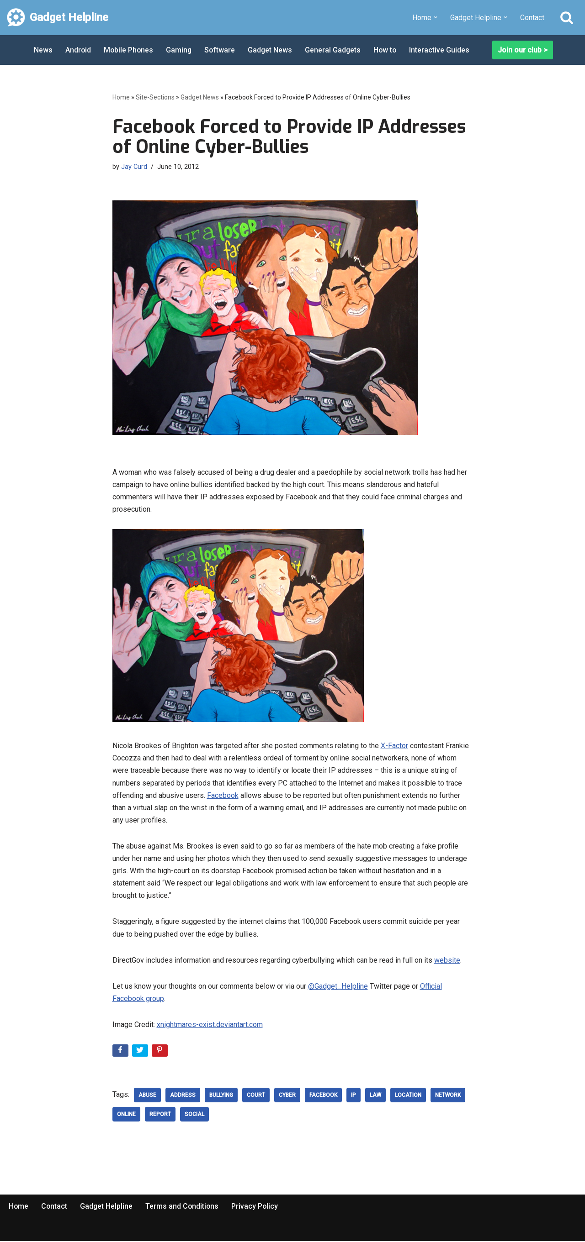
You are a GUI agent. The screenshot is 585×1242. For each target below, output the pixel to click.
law (375, 1096)
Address (183, 1096)
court (256, 1096)
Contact (532, 17)
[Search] (567, 17)
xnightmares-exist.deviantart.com (210, 1025)
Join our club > (523, 50)
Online (126, 1115)
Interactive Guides (443, 50)
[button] (435, 17)
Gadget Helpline (107, 1207)
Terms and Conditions (184, 1207)
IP (353, 1096)
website (447, 961)
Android (78, 50)
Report (160, 1115)
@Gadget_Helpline (338, 987)
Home (121, 97)
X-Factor (394, 746)
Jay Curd (134, 167)
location (408, 1096)
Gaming (180, 50)
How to (388, 50)
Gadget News (272, 50)
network (448, 1096)
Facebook (223, 795)
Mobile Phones (129, 50)
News (43, 50)
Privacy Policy (257, 1207)
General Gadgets (336, 50)
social (194, 1115)
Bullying (221, 1096)
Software (221, 50)
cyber (287, 1096)
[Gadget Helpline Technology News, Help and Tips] (57, 17)
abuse (147, 1096)
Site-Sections (155, 97)
